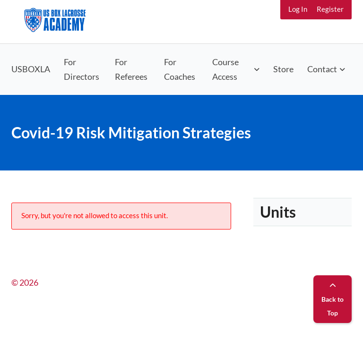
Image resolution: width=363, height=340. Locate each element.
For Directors (81, 69)
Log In (297, 9)
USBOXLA (30, 69)
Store (283, 69)
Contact (322, 69)
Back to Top (332, 299)
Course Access (225, 69)
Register (330, 9)
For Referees (131, 69)
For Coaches (179, 69)
